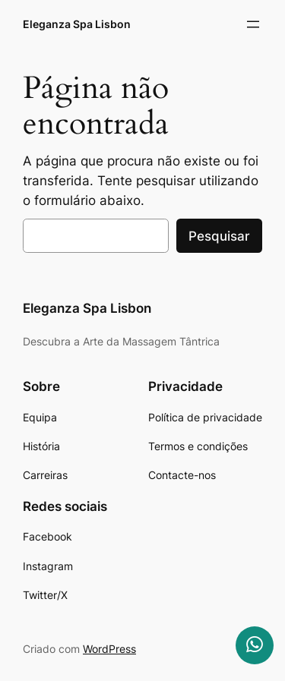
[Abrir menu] (253, 24)
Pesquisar (219, 236)
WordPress (109, 648)
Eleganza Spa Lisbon (77, 23)
